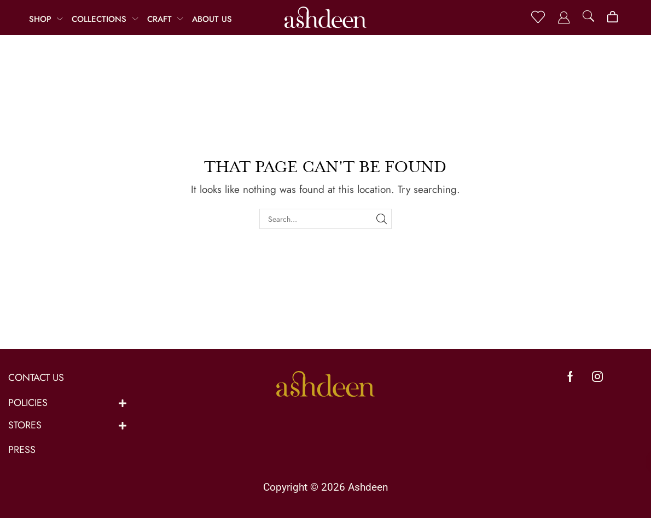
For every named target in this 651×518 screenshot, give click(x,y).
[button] (538, 17)
